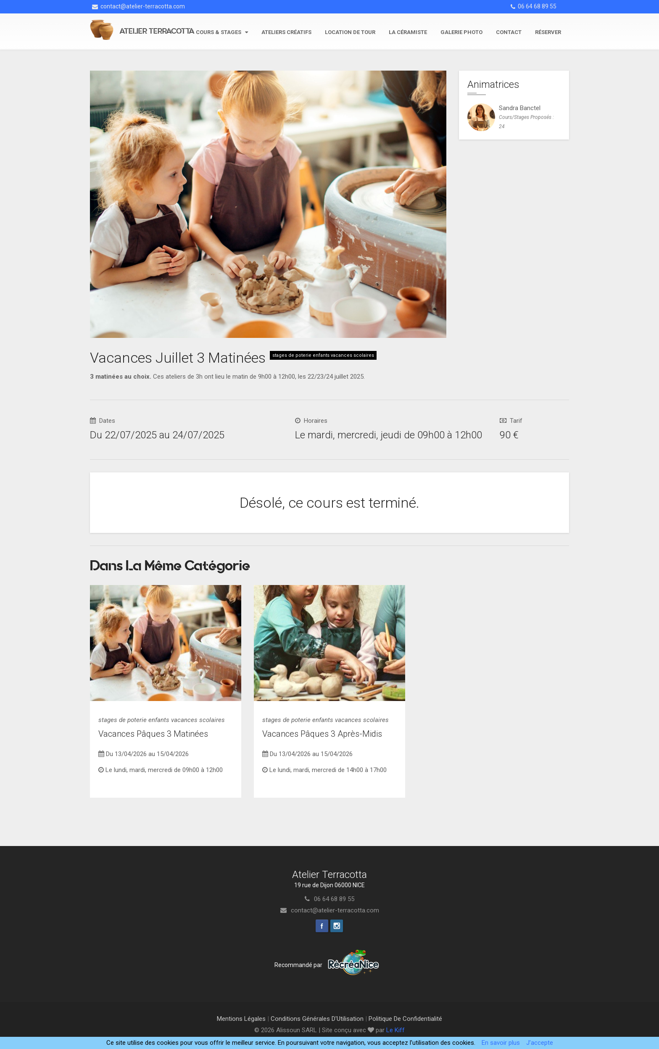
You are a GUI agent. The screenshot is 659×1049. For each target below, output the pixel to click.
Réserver (548, 32)
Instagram (336, 926)
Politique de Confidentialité (405, 1019)
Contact (509, 32)
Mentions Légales (241, 1019)
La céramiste (408, 32)
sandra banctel (519, 108)
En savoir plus (501, 1042)
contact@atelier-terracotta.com (138, 6)
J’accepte (539, 1042)
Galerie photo (461, 32)
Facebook (322, 926)
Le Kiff (395, 1030)
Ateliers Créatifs (286, 32)
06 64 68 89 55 (533, 6)
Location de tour (350, 32)
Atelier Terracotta (157, 31)
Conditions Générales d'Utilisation (317, 1019)
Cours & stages (222, 32)
